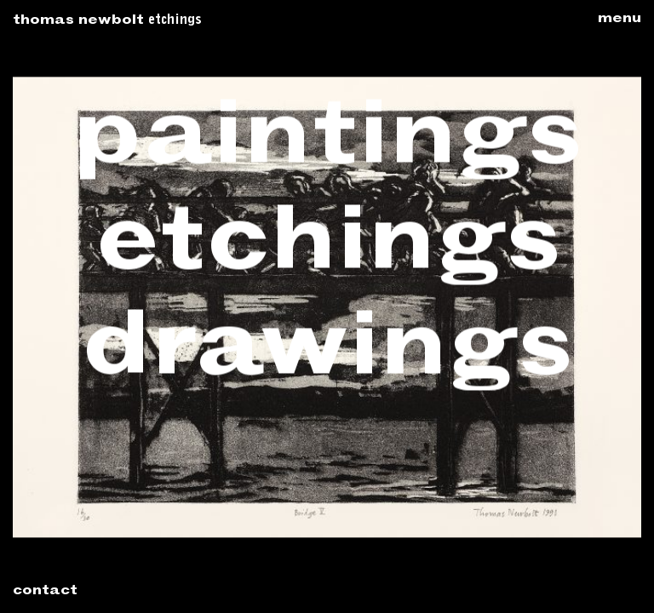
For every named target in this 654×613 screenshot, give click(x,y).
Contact (45, 592)
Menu (619, 19)
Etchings (175, 20)
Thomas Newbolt (78, 21)
